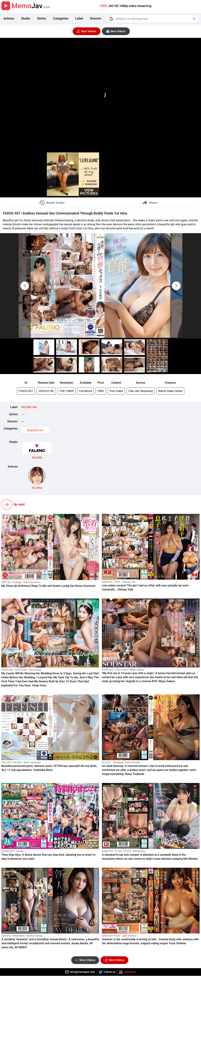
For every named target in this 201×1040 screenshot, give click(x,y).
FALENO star (29, 407)
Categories (60, 18)
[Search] (153, 19)
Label (79, 18)
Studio (25, 18)
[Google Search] (194, 19)
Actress (8, 18)
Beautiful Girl (35, 430)
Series (41, 18)
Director (95, 18)
